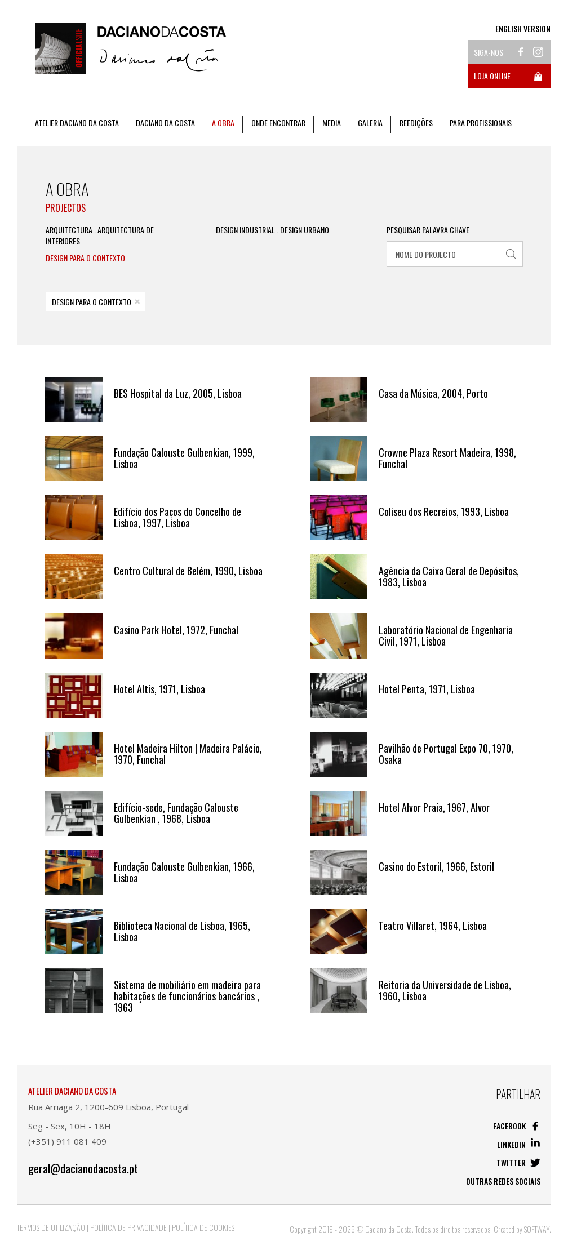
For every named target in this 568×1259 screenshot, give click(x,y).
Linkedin (518, 1144)
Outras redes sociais (503, 1181)
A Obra (223, 122)
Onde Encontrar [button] (278, 122)
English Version (523, 28)
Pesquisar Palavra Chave (428, 229)
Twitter (518, 1162)
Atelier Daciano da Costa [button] (77, 122)
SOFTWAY (536, 1229)
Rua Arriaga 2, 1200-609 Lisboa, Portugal (108, 1107)
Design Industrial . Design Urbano (272, 229)
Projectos (66, 208)
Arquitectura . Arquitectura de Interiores (100, 235)
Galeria (370, 122)
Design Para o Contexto (85, 258)
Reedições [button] (416, 122)
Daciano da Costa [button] (165, 122)
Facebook (516, 1126)
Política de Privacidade (128, 1227)
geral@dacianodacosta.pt (83, 1168)
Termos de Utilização (51, 1227)
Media (331, 122)
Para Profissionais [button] (481, 122)
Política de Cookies (203, 1227)
